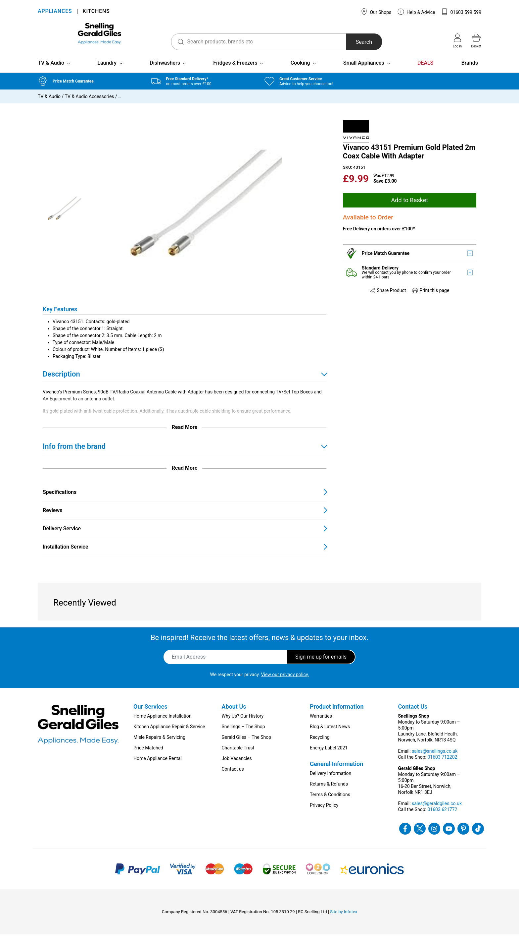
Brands (469, 71)
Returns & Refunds (329, 792)
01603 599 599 (461, 11)
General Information (336, 772)
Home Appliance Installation (162, 724)
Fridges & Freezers (235, 71)
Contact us (233, 777)
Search (345, 42)
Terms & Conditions (330, 803)
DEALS (425, 71)
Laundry (107, 71)
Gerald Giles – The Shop (246, 745)
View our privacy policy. (285, 683)
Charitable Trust (238, 756)
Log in (457, 40)
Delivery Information (330, 782)
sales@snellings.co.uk (434, 759)
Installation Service (65, 555)
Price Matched (148, 756)
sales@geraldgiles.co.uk (437, 812)
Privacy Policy (324, 813)
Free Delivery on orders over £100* (379, 237)
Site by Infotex (343, 920)
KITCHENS (96, 11)
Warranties (321, 724)
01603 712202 (442, 765)
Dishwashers (165, 71)
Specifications (59, 501)
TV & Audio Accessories (89, 105)
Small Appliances (363, 71)
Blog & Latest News (330, 735)
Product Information (337, 715)
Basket (476, 40)
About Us (234, 715)
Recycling (320, 745)
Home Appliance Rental (157, 767)
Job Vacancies (237, 767)
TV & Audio (51, 71)
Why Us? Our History (243, 724)
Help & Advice (416, 11)
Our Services (150, 715)
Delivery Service (62, 537)
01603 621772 (442, 818)
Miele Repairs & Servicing (159, 745)
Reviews (53, 519)
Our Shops (376, 11)
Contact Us (413, 715)
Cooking (300, 71)
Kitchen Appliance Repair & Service (169, 735)
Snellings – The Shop (243, 735)
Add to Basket (409, 208)
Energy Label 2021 (329, 756)
